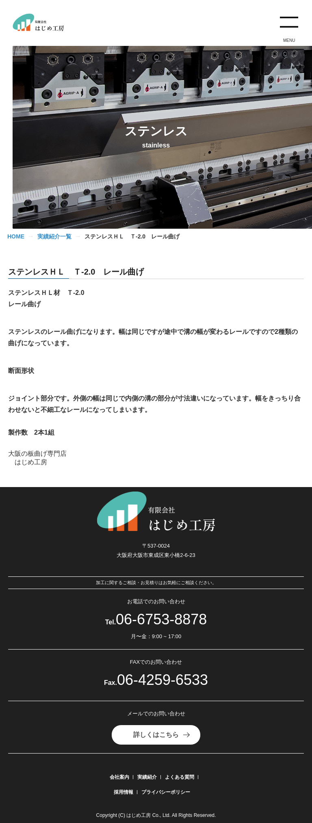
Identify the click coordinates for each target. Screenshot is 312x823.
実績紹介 (147, 777)
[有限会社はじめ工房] (41, 22)
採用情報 (123, 792)
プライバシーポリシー (165, 792)
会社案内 (119, 777)
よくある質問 (179, 777)
